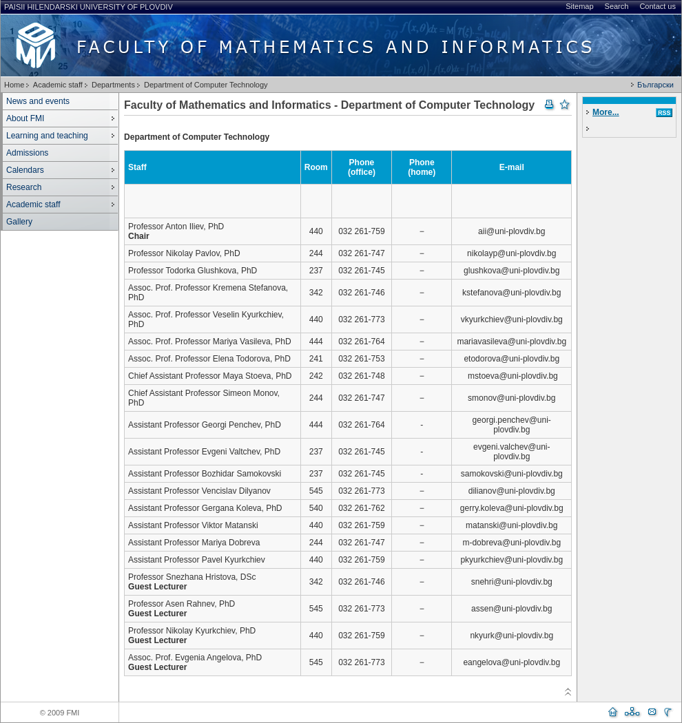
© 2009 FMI (60, 713)
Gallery (19, 222)
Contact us (657, 6)
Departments (113, 85)
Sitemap (579, 6)
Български (655, 85)
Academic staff (58, 85)
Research (23, 187)
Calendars (25, 170)
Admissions (27, 153)
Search (617, 6)
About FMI (25, 118)
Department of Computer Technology (206, 85)
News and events (38, 101)
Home (14, 85)
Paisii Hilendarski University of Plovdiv (88, 7)
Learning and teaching (47, 135)
